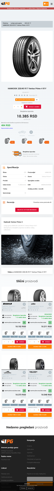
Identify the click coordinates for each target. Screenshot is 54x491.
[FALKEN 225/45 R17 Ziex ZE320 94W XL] (40, 362)
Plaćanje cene (5, 474)
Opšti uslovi (30, 449)
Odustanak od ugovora (34, 459)
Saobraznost (31, 456)
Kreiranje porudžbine (7, 480)
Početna (5, 23)
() (47, 4)
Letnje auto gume (16, 23)
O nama (29, 446)
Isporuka (29, 453)
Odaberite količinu (27, 103)
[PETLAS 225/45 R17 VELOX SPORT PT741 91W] (40, 294)
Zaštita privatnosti (6, 477)
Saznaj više (30, 488)
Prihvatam (23, 488)
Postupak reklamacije (33, 462)
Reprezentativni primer (7, 128)
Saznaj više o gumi (14, 346)
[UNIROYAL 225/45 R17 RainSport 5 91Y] (14, 294)
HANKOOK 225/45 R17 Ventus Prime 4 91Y (16, 25)
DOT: (31, 314)
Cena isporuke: (8, 315)
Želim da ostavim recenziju (27, 210)
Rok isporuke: (7, 317)
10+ (24, 322)
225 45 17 (28, 23)
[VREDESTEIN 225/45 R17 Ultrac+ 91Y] (14, 362)
